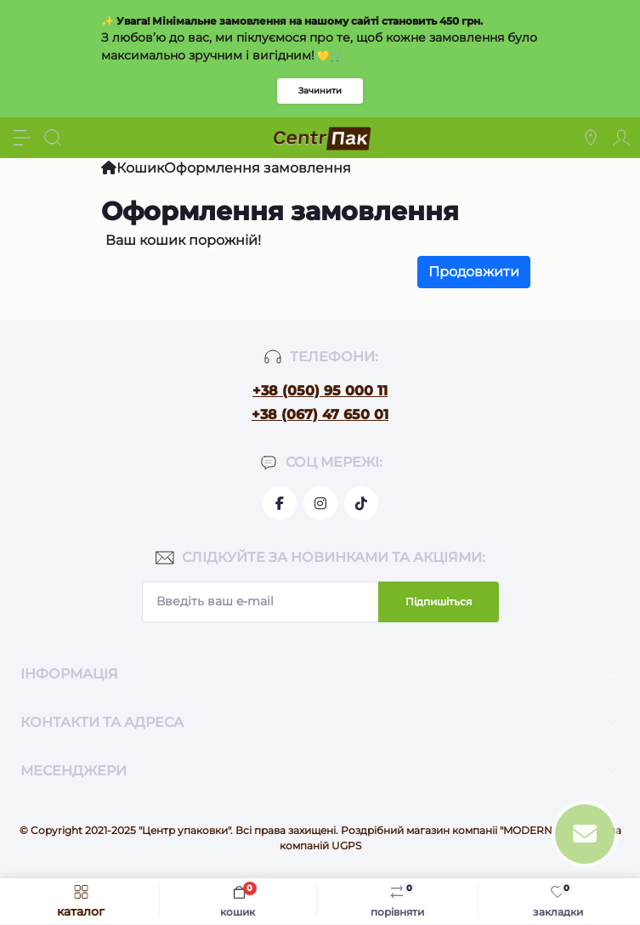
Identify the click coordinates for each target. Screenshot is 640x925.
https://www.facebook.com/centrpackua (279, 503)
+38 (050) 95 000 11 (320, 391)
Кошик (140, 168)
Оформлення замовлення (257, 168)
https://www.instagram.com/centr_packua (320, 503)
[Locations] (590, 137)
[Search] (52, 137)
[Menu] (22, 137)
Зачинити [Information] (320, 90)
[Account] (621, 137)
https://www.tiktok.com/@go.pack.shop (361, 503)
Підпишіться (438, 601)
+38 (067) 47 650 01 (320, 414)
